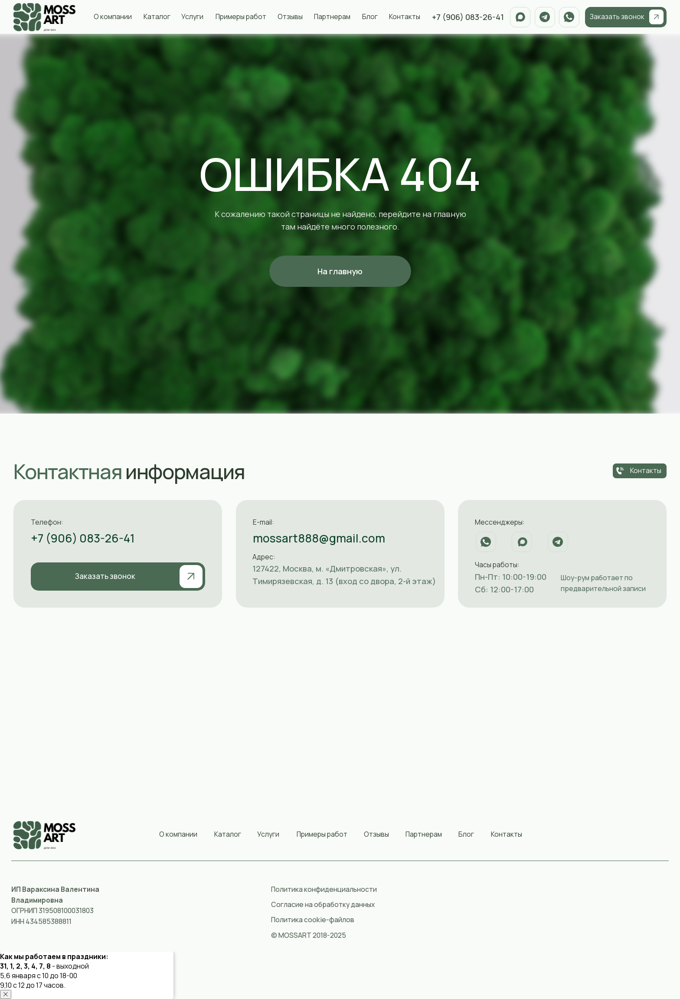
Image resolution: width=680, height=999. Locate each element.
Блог (370, 16)
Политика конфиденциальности (324, 889)
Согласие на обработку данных (323, 904)
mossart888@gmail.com (319, 538)
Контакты (404, 16)
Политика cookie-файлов (312, 919)
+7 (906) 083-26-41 (83, 538)
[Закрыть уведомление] (5, 994)
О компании (113, 16)
